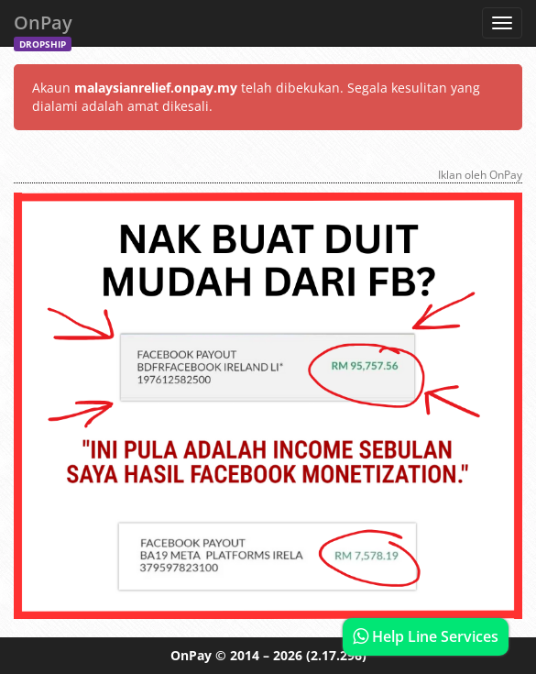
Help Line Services (425, 636)
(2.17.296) (336, 655)
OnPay (43, 28)
